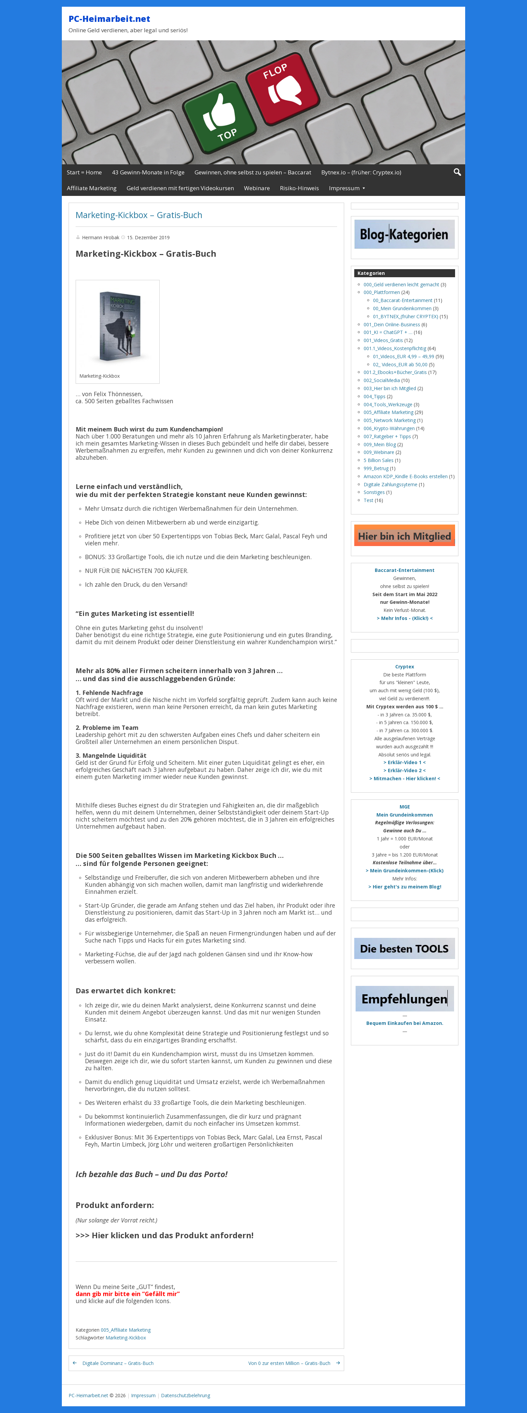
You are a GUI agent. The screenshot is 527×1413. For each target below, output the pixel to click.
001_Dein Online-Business (392, 324)
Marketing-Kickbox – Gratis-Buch (139, 214)
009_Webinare (379, 452)
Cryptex (404, 666)
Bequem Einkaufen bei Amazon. (404, 1023)
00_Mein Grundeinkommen (402, 308)
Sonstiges (374, 492)
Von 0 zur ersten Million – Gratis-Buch (289, 1363)
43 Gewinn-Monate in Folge (148, 172)
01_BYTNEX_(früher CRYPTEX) (405, 316)
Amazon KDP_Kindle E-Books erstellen (406, 476)
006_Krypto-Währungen (389, 428)
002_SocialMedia (382, 380)
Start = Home (84, 172)
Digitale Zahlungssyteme (390, 484)
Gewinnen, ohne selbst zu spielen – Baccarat (253, 172)
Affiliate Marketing (92, 188)
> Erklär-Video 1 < (404, 762)
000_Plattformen (382, 292)
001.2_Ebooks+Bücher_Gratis (395, 372)
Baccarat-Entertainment (405, 570)
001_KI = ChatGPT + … (388, 332)
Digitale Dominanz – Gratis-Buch (118, 1363)
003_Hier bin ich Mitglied (390, 388)
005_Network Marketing (390, 420)
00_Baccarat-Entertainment (403, 300)
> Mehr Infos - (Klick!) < (405, 618)
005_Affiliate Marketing (126, 1330)
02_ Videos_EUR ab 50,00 (400, 364)
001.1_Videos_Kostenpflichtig (395, 348)
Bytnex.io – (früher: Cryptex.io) (361, 172)
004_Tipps (375, 396)
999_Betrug (376, 468)
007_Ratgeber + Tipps (387, 436)
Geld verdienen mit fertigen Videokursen (180, 188)
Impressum (344, 188)
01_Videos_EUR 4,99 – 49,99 (403, 356)
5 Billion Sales (379, 460)
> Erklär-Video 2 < (404, 770)
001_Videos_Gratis (383, 340)
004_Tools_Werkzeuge (388, 404)
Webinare (257, 188)
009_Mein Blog (380, 444)
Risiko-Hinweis (299, 188)
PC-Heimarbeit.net (109, 18)
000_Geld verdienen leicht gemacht (401, 284)
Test (368, 500)
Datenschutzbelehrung (185, 1395)
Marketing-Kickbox (126, 1337)
